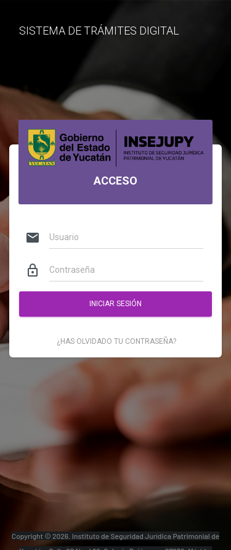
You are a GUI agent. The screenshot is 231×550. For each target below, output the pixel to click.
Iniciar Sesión (115, 303)
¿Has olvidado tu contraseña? (116, 341)
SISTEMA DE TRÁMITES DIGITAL (99, 30)
